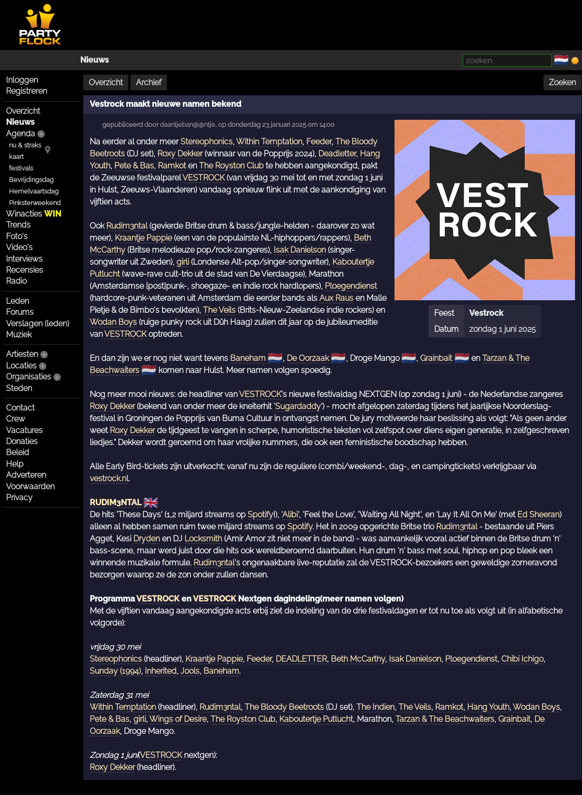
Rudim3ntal (126, 226)
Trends (18, 225)
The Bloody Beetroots (284, 707)
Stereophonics (206, 141)
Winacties (33, 214)
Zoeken (562, 82)
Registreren (26, 91)
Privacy (19, 497)
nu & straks (25, 145)
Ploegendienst (351, 286)
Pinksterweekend (35, 203)
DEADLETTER (301, 659)
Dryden (146, 538)
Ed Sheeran (538, 514)
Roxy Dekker (180, 153)
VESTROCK (203, 177)
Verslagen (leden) (37, 323)
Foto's (17, 236)
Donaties (22, 441)
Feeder (318, 141)
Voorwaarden (30, 486)
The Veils (219, 310)
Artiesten (22, 354)
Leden (17, 301)
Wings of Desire (178, 719)
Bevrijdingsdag (31, 179)
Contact (20, 408)
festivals (21, 168)
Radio (16, 281)
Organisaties (28, 376)
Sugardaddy (298, 406)
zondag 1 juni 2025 (502, 329)
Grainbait (436, 358)
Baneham (248, 358)
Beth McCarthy (358, 659)
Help (15, 464)
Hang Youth (488, 707)
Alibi (290, 514)
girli (182, 262)
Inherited (160, 671)
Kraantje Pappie (143, 238)
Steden (19, 388)
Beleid (17, 452)
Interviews (24, 259)
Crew (15, 419)
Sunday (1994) (115, 671)
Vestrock (486, 313)
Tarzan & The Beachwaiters (445, 719)
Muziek (19, 334)
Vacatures (24, 430)
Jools (190, 671)
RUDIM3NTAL (115, 502)
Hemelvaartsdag (34, 191)
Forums (20, 312)
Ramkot (172, 165)
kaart (16, 156)
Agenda (20, 133)
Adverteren (26, 475)
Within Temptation (269, 141)
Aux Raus (336, 298)
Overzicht (23, 111)
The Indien (375, 707)
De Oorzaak (308, 358)
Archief (148, 82)
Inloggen (22, 80)
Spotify (260, 514)
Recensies (24, 270)
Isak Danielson (300, 250)
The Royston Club (231, 165)
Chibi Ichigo (522, 659)
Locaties (21, 365)
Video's (19, 247)
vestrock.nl (109, 478)
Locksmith (203, 538)
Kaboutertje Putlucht (316, 719)
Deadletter (337, 153)
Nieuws (94, 60)
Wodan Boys (113, 322)
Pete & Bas (134, 165)
